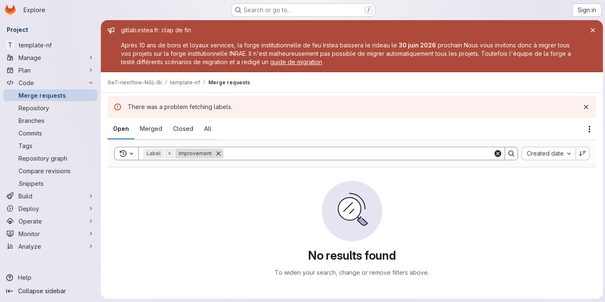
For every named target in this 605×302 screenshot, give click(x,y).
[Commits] (50, 133)
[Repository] (50, 108)
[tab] (121, 128)
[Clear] (497, 153)
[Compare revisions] (50, 171)
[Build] (50, 196)
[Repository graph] (50, 158)
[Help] (50, 278)
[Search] (357, 153)
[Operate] (50, 221)
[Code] (50, 83)
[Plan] (50, 70)
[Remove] (218, 153)
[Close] (592, 30)
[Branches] (50, 120)
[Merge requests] (50, 95)
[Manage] (50, 57)
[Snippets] (50, 183)
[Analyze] (50, 246)
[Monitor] (50, 234)
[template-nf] (50, 45)
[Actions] (588, 129)
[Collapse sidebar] (50, 291)
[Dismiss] (585, 107)
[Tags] (50, 145)
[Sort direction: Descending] (581, 153)
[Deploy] (50, 208)
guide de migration (296, 61)
